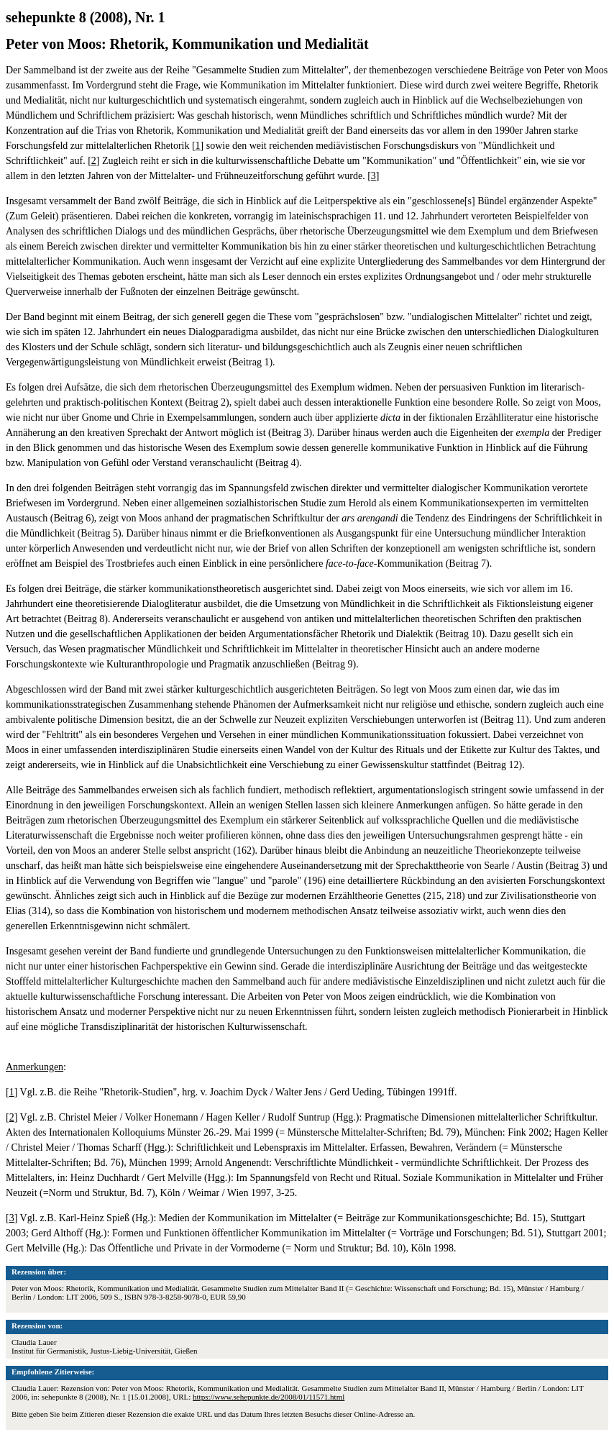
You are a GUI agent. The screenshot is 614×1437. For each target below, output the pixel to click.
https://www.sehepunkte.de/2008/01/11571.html (268, 1396)
